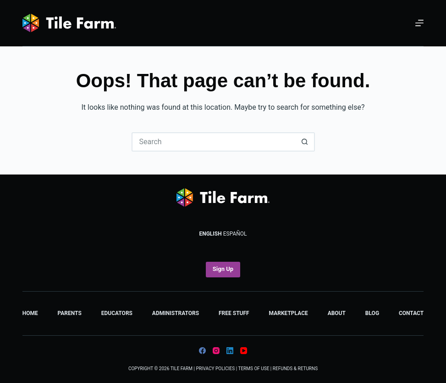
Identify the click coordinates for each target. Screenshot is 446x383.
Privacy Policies (215, 368)
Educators (116, 313)
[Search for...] (214, 142)
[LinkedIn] (229, 350)
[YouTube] (243, 350)
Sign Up (223, 268)
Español (235, 234)
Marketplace (288, 313)
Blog (372, 313)
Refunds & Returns (295, 368)
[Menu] (419, 23)
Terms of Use (253, 368)
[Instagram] (216, 350)
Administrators (175, 313)
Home (30, 313)
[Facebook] (202, 350)
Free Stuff (234, 313)
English (210, 234)
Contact (411, 313)
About (337, 313)
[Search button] (305, 142)
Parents (70, 313)
